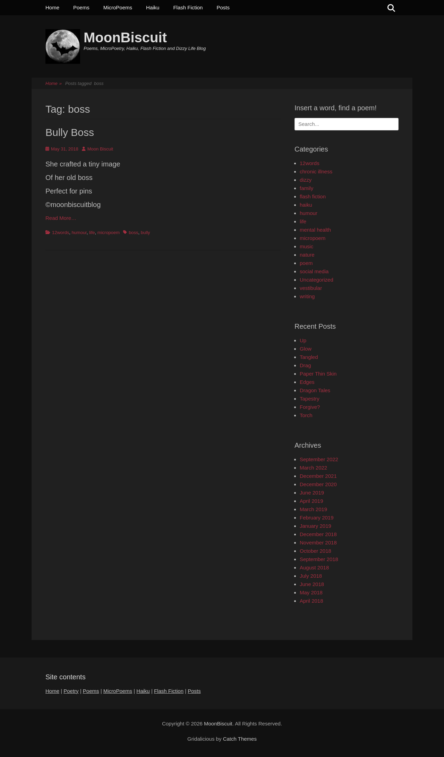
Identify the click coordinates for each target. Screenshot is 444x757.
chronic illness (316, 171)
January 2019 (315, 526)
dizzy (305, 180)
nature (307, 255)
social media (314, 271)
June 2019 (312, 493)
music (306, 246)
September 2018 (319, 559)
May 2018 (311, 592)
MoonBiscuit (125, 37)
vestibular (311, 288)
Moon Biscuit (100, 149)
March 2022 (313, 468)
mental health (315, 230)
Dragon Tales (315, 390)
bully (145, 232)
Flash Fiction (188, 7)
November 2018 (318, 542)
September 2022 (319, 459)
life (92, 232)
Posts (223, 7)
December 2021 (318, 476)
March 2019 (313, 509)
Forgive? (310, 407)
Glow (305, 349)
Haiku (152, 7)
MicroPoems (117, 7)
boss (133, 232)
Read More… (60, 218)
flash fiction (313, 196)
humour (78, 232)
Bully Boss (69, 132)
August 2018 (314, 567)
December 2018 (318, 534)
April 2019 (311, 501)
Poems (81, 7)
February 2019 (317, 518)
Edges (307, 382)
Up (303, 340)
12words (60, 232)
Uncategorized (316, 280)
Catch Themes (240, 739)
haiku (306, 205)
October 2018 (315, 551)
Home (52, 7)
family (306, 188)
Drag (305, 365)
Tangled (309, 357)
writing (307, 296)
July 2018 (311, 576)
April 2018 (311, 601)
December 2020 (318, 484)
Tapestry (309, 399)
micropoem (108, 232)
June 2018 (312, 584)
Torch (306, 415)
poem (306, 263)
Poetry (70, 691)
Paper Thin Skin (318, 374)
